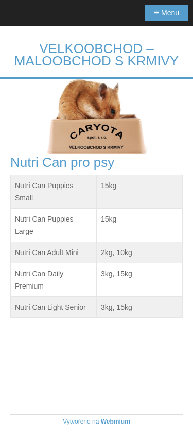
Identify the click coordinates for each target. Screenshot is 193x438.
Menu (166, 13)
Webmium (115, 421)
